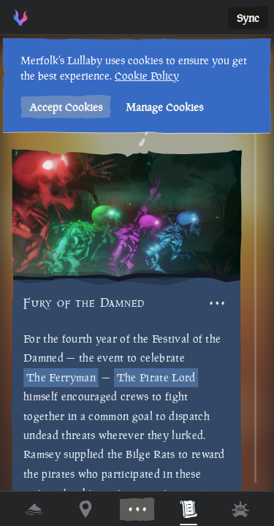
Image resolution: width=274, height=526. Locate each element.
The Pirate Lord (156, 377)
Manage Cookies (163, 107)
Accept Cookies (64, 107)
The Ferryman (61, 377)
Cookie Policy (145, 75)
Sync (248, 18)
